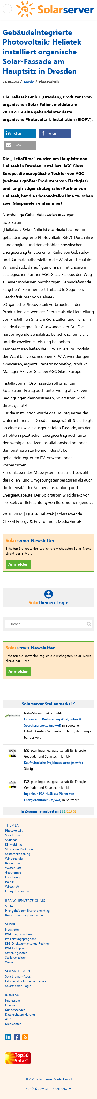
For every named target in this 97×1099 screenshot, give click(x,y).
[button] (20, 133)
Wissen (10, 962)
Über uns (11, 1005)
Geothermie (13, 873)
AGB (8, 1019)
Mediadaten (13, 1024)
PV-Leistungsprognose (20, 939)
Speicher (11, 840)
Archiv (29, 82)
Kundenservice (15, 1010)
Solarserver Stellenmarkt (48, 704)
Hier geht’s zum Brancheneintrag (27, 911)
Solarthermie (13, 835)
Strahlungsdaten (16, 953)
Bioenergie (12, 863)
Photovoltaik (49, 82)
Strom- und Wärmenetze (21, 849)
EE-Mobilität (13, 845)
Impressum (12, 1001)
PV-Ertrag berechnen (19, 934)
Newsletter (12, 930)
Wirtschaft (12, 887)
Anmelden (18, 564)
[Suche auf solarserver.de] (89, 624)
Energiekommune (17, 891)
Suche (9, 906)
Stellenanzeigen (15, 958)
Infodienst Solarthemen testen (25, 981)
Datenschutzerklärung (20, 1014)
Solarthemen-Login (18, 986)
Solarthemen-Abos (18, 976)
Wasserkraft (13, 868)
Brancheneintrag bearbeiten (24, 915)
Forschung (12, 877)
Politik (9, 882)
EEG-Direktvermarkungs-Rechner (27, 944)
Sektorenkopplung (17, 854)
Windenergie (14, 859)
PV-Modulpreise (16, 948)
